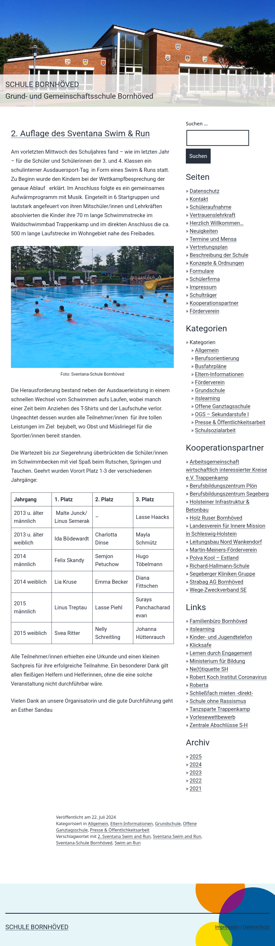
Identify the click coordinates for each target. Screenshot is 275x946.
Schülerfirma (205, 279)
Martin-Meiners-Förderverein (223, 550)
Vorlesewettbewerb (212, 717)
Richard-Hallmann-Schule (219, 566)
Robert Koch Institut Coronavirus (228, 677)
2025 (196, 756)
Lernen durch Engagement (221, 653)
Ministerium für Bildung (217, 661)
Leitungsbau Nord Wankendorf (226, 542)
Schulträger (203, 295)
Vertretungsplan (208, 247)
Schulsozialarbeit (215, 430)
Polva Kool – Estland (214, 558)
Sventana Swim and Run (177, 836)
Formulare (202, 271)
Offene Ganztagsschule (222, 406)
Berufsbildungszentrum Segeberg (229, 494)
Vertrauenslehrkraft (212, 215)
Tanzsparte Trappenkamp (220, 709)
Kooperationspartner (214, 303)
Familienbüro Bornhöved (218, 621)
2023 (196, 772)
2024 (196, 764)
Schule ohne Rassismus (218, 701)
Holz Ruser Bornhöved (216, 518)
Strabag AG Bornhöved (216, 582)
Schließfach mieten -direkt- (221, 693)
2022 (196, 780)
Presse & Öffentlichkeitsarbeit (230, 422)
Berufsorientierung (217, 358)
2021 (196, 788)
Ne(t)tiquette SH (209, 669)
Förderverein (204, 311)
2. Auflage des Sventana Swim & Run (80, 133)
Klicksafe (200, 645)
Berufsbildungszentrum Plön (223, 486)
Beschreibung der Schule (219, 255)
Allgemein (207, 350)
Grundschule (210, 390)
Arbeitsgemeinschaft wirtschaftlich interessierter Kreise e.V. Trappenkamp (226, 470)
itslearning (207, 398)
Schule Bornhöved (42, 84)
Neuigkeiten (204, 231)
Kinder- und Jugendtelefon (221, 637)
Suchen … (197, 123)
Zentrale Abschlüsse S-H (219, 725)
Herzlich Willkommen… (216, 223)
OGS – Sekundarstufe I (222, 414)
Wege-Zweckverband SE (218, 590)
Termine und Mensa (213, 239)
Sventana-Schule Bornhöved (84, 843)
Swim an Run (127, 843)
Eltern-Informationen (219, 374)
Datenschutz (204, 191)
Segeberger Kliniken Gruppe (222, 574)
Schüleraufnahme (210, 207)
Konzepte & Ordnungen (217, 263)
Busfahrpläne (210, 366)
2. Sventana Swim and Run (124, 836)
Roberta (199, 685)
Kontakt (199, 199)
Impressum (203, 287)
